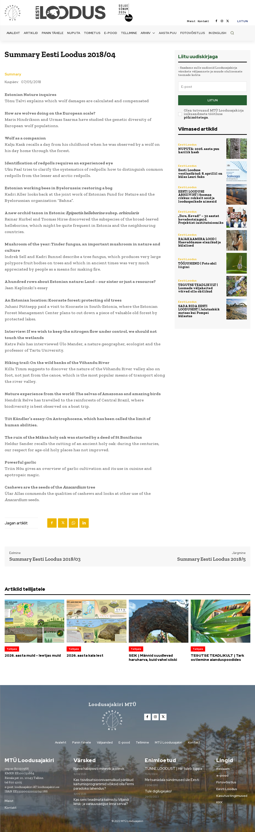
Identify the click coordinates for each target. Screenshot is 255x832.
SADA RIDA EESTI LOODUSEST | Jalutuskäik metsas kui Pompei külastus (200, 311)
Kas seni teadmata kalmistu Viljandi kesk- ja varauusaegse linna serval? (101, 801)
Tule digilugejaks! (158, 791)
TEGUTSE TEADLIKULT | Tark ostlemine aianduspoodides (217, 657)
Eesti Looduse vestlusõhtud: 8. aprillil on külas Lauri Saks (200, 173)
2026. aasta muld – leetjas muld (33, 655)
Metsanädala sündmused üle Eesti (172, 780)
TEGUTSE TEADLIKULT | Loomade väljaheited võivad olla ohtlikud (197, 287)
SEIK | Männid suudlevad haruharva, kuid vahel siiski (153, 657)
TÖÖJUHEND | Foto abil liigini (197, 264)
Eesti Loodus (187, 144)
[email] (212, 87)
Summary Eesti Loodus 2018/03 (45, 559)
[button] (232, 33)
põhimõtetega (196, 117)
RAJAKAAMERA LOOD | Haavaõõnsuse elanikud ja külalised (199, 242)
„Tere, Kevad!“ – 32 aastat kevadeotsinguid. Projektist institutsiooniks (200, 219)
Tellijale (12, 649)
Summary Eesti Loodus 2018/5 (211, 559)
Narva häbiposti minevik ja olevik (99, 768)
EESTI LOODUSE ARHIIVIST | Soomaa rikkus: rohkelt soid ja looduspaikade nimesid (197, 196)
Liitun (212, 100)
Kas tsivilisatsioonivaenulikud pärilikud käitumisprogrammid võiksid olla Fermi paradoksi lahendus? (104, 784)
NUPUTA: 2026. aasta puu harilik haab (198, 150)
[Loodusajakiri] (20, 12)
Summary (13, 74)
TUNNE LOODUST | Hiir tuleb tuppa (173, 768)
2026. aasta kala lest (85, 655)
